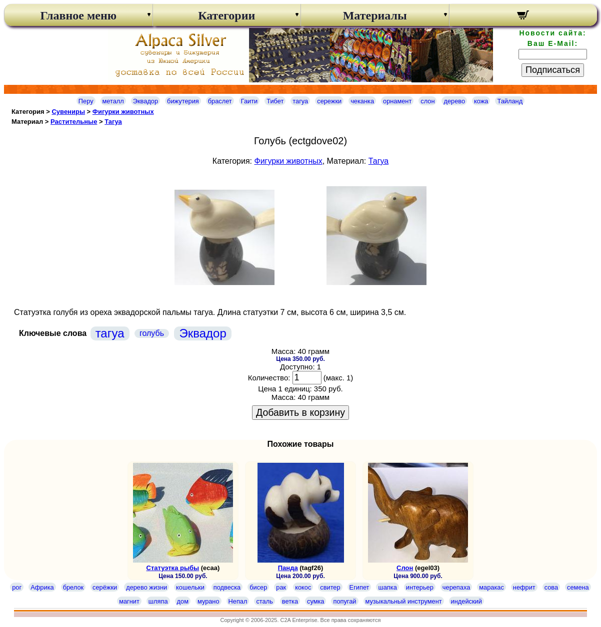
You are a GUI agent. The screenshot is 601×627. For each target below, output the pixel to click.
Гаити (249, 101)
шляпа (158, 601)
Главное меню (78, 15)
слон (427, 101)
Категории (226, 15)
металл (113, 101)
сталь (264, 601)
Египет (360, 587)
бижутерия (183, 101)
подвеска (227, 587)
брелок (73, 587)
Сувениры (68, 111)
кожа (481, 101)
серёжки (104, 587)
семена (578, 587)
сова (551, 587)
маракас (491, 587)
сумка (315, 601)
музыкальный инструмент (404, 601)
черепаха (456, 587)
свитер (330, 587)
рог (17, 587)
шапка (387, 587)
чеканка (362, 101)
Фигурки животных (123, 111)
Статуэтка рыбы (173, 568)
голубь (152, 333)
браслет (220, 101)
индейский (466, 601)
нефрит (524, 587)
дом (182, 601)
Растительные (73, 121)
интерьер (420, 587)
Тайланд (509, 101)
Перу (86, 101)
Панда (288, 568)
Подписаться (553, 70)
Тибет (275, 101)
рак (281, 587)
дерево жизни (146, 587)
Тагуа (113, 121)
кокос (303, 587)
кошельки (190, 587)
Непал (238, 601)
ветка (290, 601)
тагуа (300, 101)
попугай (344, 601)
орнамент (397, 101)
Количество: (269, 377)
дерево (454, 101)
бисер (258, 587)
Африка (42, 587)
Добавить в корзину (300, 412)
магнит (129, 601)
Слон (404, 568)
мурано (209, 601)
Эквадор (145, 101)
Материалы (375, 15)
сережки (329, 101)
